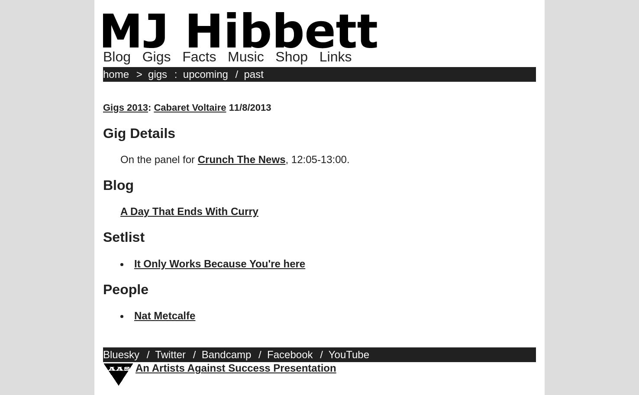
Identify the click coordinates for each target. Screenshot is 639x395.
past (254, 74)
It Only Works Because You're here (219, 264)
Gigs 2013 (125, 107)
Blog (117, 56)
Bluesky (121, 354)
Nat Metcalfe (164, 315)
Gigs (156, 56)
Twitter (170, 354)
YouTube (349, 354)
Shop (291, 56)
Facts (199, 56)
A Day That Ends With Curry (189, 211)
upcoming (205, 74)
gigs (157, 74)
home (116, 74)
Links (336, 56)
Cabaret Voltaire (190, 107)
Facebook (290, 354)
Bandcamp (227, 354)
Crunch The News (242, 159)
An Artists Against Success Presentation (236, 368)
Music (246, 56)
